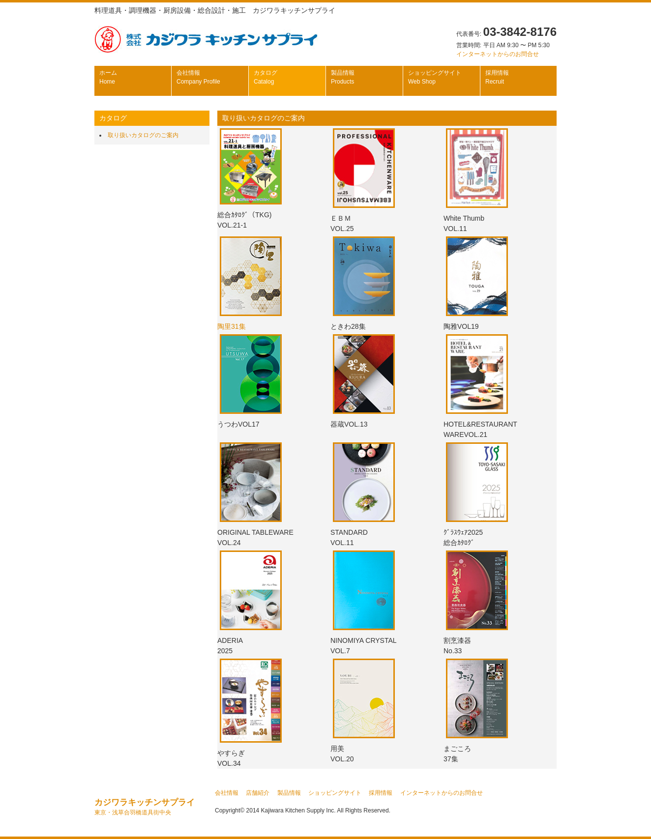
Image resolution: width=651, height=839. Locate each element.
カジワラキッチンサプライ (144, 807)
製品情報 (343, 77)
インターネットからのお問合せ (497, 54)
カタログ (265, 77)
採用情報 (497, 77)
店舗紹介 (257, 792)
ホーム (108, 77)
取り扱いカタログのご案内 (143, 135)
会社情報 (198, 77)
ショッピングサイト (434, 77)
